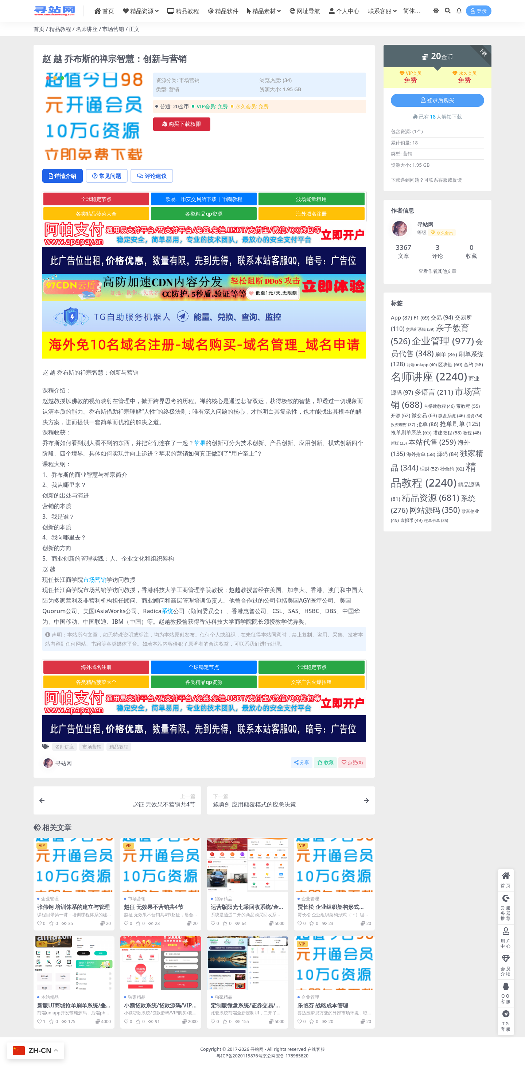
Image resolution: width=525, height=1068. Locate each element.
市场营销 (113, 28)
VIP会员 (411, 73)
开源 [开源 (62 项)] (400, 415)
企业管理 (50, 898)
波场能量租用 (311, 199)
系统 (167, 611)
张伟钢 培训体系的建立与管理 (73, 906)
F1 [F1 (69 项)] (421, 317)
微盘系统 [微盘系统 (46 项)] (451, 416)
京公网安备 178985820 (285, 1056)
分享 (301, 762)
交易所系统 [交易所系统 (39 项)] (420, 329)
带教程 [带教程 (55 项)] (468, 406)
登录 (479, 11)
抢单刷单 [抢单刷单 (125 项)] (460, 423)
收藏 (325, 762)
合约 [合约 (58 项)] (473, 364)
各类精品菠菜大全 (96, 213)
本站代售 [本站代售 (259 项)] (432, 442)
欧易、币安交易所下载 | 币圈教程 (204, 199)
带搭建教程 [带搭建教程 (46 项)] (439, 406)
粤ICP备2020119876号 (239, 1056)
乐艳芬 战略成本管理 (323, 1005)
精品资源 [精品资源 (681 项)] (430, 497)
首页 (39, 28)
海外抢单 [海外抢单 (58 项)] (421, 454)
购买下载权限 (181, 124)
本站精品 (50, 997)
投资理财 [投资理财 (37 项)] (403, 424)
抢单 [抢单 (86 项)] (428, 423)
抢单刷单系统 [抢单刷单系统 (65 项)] (411, 432)
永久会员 (464, 73)
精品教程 (60, 28)
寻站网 (57, 763)
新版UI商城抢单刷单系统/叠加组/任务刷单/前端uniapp (71, 1008)
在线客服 (316, 1049)
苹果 (200, 443)
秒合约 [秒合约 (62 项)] (452, 468)
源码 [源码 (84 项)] (448, 453)
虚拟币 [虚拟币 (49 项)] (411, 520)
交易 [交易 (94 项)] (442, 317)
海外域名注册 (311, 213)
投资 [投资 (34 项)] (474, 415)
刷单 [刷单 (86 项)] (446, 354)
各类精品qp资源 (203, 213)
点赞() (352, 762)
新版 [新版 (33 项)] (399, 443)
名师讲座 (87, 28)
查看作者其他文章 (437, 271)
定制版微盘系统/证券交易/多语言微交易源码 (246, 1008)
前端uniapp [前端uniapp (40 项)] (422, 364)
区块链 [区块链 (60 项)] (450, 364)
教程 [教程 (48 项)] (472, 433)
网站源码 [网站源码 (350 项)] (434, 509)
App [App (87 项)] (401, 317)
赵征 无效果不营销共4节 (153, 906)
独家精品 (223, 898)
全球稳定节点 (96, 199)
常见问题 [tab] (106, 175)
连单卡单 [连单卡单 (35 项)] (436, 520)
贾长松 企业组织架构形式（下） (328, 910)
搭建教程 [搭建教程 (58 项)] (447, 432)
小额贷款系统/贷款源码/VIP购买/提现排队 (161, 1008)
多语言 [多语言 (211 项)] (434, 392)
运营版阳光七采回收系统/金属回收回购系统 (247, 910)
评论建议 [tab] (152, 175)
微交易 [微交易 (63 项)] (424, 415)
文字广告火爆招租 (311, 681)
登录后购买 (437, 100)
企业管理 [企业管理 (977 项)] (443, 340)
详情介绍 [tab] (62, 175)
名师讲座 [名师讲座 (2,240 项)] (429, 376)
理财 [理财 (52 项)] (429, 469)
